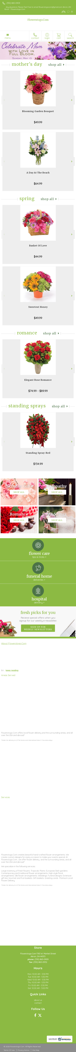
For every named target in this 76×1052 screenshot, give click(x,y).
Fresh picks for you (38, 616)
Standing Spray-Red (38, 452)
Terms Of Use (9, 1050)
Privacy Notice (23, 1050)
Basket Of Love (38, 245)
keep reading (12, 670)
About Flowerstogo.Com (13, 643)
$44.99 (38, 256)
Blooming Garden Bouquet (38, 111)
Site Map (35, 1050)
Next (72, 100)
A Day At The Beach (38, 172)
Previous (3, 100)
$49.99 (38, 122)
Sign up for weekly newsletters (38, 628)
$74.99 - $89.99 (38, 391)
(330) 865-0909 (13, 3)
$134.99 (38, 464)
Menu (8, 37)
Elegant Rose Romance (38, 380)
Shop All (55, 65)
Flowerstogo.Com (38, 19)
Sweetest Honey (38, 307)
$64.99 (38, 183)
